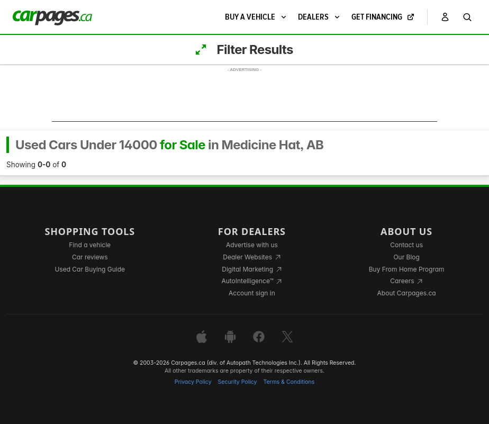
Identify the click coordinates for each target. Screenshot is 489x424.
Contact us (406, 245)
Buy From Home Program (407, 269)
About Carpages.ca (406, 293)
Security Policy (237, 381)
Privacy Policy (193, 381)
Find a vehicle (90, 245)
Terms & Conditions (288, 381)
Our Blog (406, 257)
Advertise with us (252, 245)
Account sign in (252, 293)
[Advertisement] (244, 98)
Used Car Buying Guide (90, 269)
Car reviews (90, 257)
